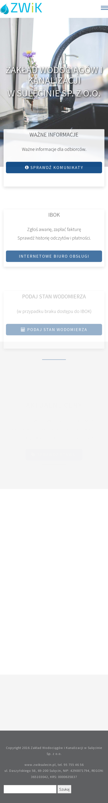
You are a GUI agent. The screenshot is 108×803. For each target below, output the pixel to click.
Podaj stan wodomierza (54, 332)
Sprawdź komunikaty (54, 168)
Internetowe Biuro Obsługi (54, 258)
